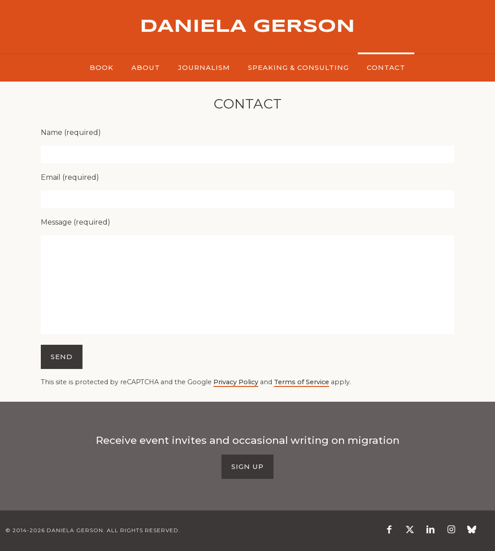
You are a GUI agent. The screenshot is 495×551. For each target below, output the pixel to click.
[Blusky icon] (472, 530)
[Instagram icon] (451, 530)
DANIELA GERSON (247, 26)
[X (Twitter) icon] (410, 530)
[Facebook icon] (389, 530)
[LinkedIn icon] (430, 530)
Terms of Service (301, 382)
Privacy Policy (235, 382)
